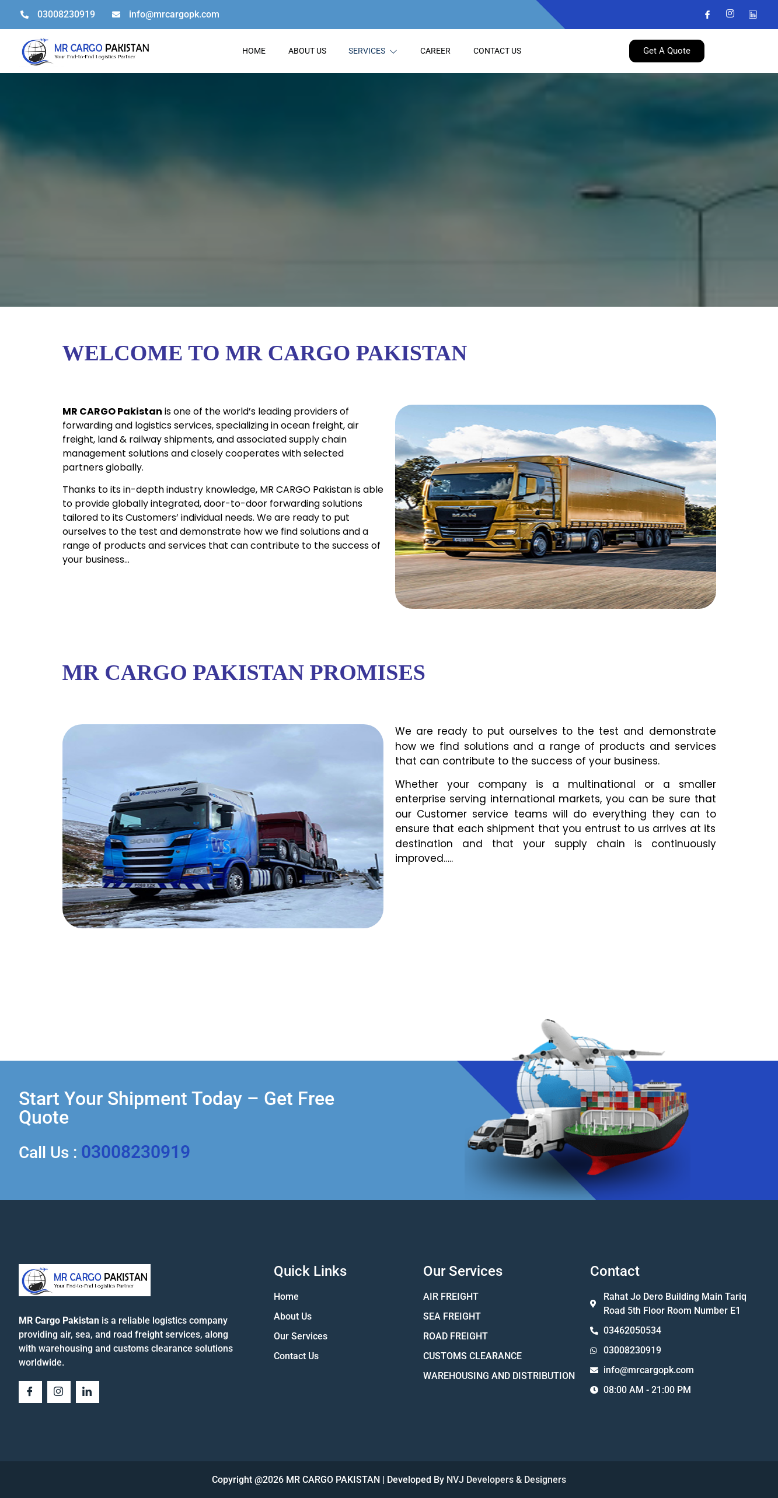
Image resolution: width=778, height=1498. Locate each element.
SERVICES (373, 50)
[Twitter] (748, 14)
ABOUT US (307, 50)
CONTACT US (499, 50)
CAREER (436, 50)
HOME (252, 50)
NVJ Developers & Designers (505, 1479)
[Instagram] (725, 14)
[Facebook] (702, 14)
